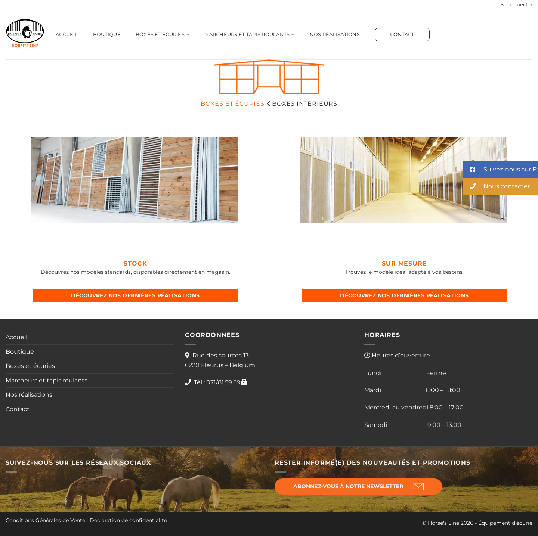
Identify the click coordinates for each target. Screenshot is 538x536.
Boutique (107, 34)
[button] (516, 5)
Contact (402, 34)
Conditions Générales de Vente (45, 520)
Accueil (67, 34)
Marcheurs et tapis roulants (249, 34)
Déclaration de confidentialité (128, 520)
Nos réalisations (335, 34)
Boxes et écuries (163, 34)
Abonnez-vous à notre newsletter (348, 486)
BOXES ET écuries (233, 103)
